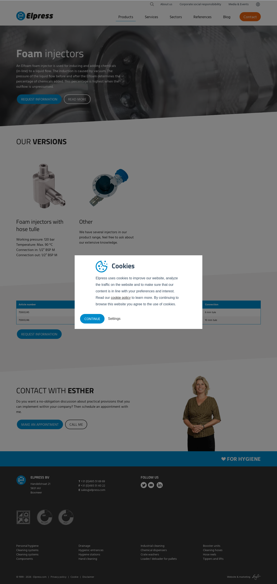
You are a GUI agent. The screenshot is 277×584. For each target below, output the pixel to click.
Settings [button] (114, 318)
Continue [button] (92, 319)
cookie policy (121, 297)
